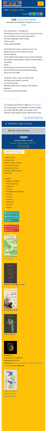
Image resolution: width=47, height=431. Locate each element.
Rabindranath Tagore (13, 163)
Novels (10, 204)
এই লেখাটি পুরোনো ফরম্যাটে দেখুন (33, 118)
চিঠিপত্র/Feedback (11, 217)
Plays (9, 207)
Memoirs (10, 186)
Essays (10, 189)
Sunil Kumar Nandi (27, 19)
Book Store (9, 230)
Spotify (24, 363)
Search (8, 220)
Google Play (32, 363)
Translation (14, 10)
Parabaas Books (11, 226)
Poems (10, 197)
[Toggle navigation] (41, 3)
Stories (10, 194)
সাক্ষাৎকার (8, 173)
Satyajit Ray (9, 160)
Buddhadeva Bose (12, 165)
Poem (22, 10)
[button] (23, 124)
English (8, 178)
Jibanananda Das (12, 168)
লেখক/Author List (11, 213)
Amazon (17, 363)
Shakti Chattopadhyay (13, 170)
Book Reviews (12, 184)
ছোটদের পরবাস (10, 157)
